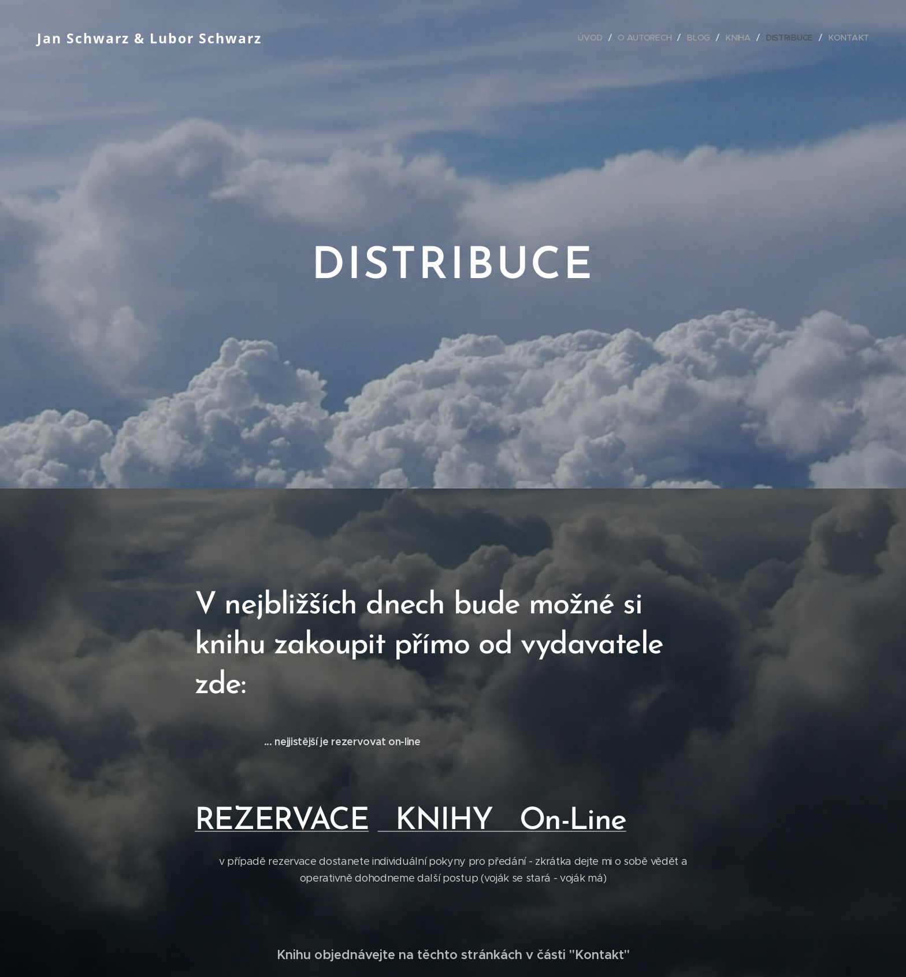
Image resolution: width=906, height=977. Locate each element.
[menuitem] (595, 37)
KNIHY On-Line (502, 821)
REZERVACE (282, 821)
